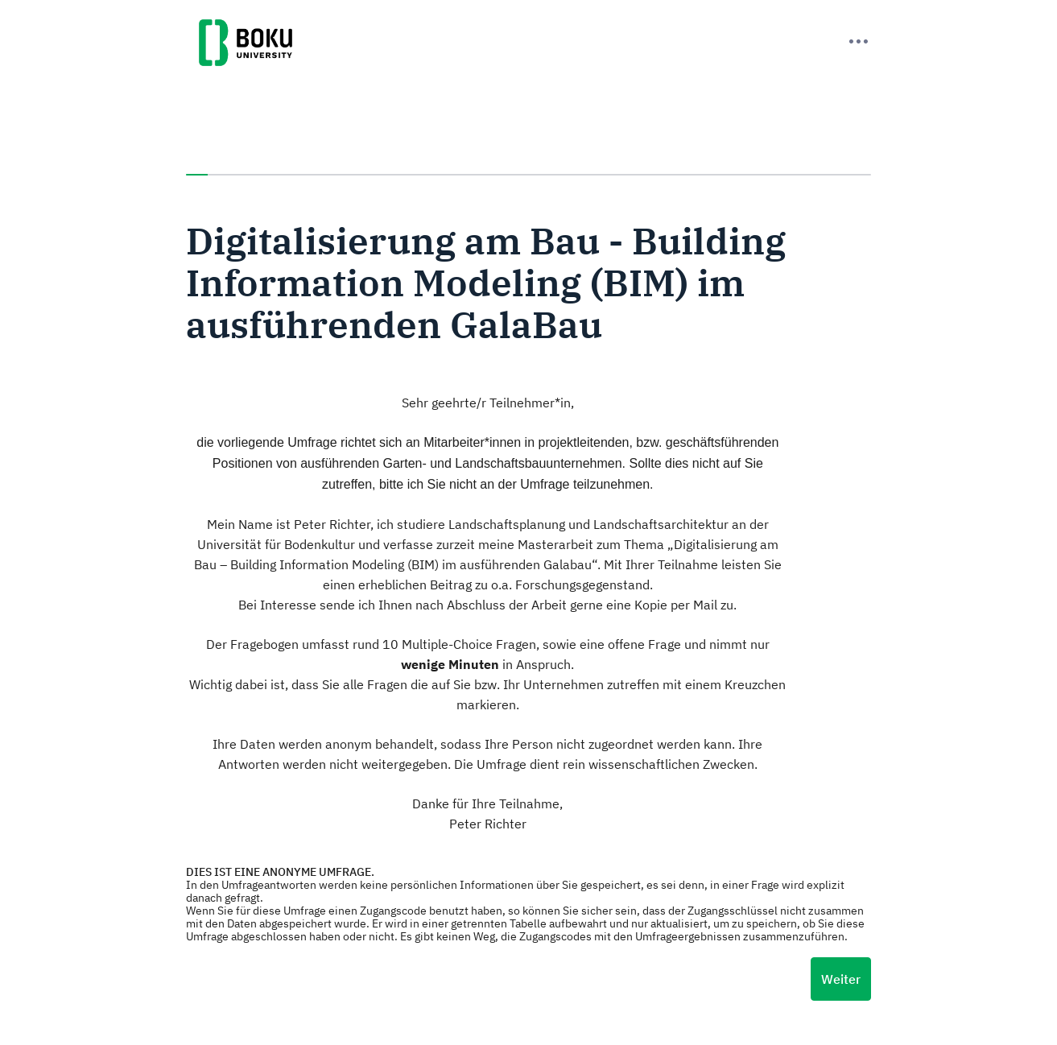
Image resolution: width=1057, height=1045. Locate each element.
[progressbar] (528, 175)
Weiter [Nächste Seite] (841, 979)
